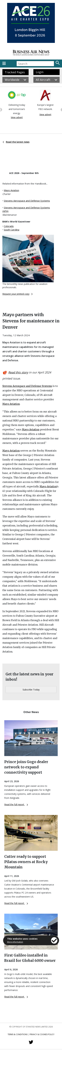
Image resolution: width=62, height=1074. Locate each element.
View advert (17, 117)
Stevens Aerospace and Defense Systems (27, 200)
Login (39, 72)
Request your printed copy (17, 293)
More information (15, 942)
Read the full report (16, 804)
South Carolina (11, 229)
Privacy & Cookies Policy (42, 1034)
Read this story (18, 372)
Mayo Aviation (11, 190)
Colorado (9, 226)
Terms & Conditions (18, 1034)
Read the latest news (16, 141)
